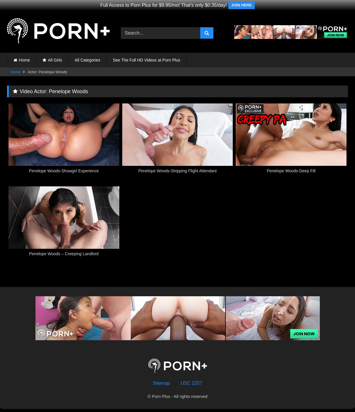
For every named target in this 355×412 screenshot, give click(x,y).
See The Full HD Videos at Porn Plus (146, 60)
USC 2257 (191, 383)
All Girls (55, 60)
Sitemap (161, 383)
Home (24, 60)
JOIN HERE (241, 5)
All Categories (87, 60)
